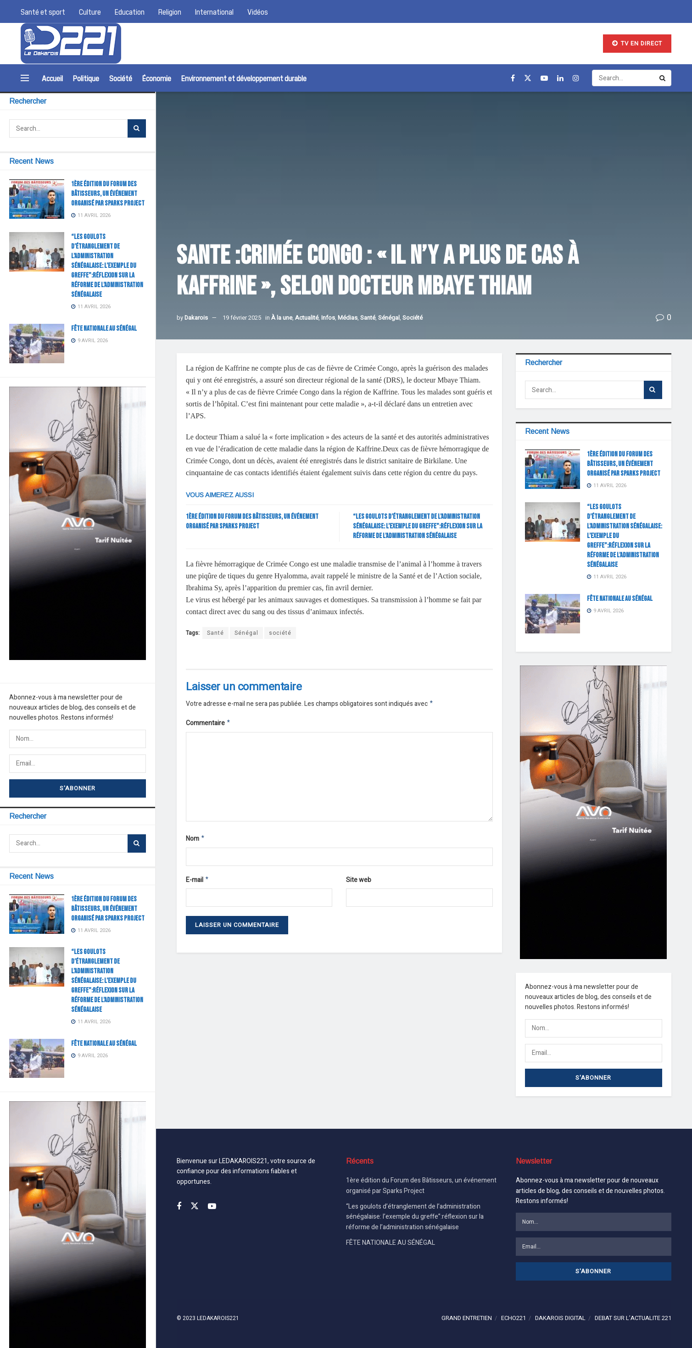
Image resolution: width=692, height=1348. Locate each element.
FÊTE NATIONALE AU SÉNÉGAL (104, 328)
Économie (156, 78)
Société (120, 78)
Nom (195, 841)
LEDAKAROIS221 (218, 1318)
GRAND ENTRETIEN (466, 1318)
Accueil (52, 78)
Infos (328, 317)
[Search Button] (137, 128)
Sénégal (389, 317)
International (214, 11)
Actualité (306, 317)
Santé (367, 317)
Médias (347, 317)
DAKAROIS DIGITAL (560, 1318)
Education (130, 11)
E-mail (197, 883)
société (280, 633)
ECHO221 (513, 1318)
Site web (358, 883)
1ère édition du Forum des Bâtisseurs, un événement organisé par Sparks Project (108, 194)
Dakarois (196, 317)
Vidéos (257, 11)
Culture (90, 11)
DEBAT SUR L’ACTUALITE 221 (633, 1318)
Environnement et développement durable (244, 78)
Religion (169, 11)
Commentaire (208, 724)
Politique (86, 78)
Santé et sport (43, 11)
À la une (281, 317)
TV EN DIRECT (637, 43)
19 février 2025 (242, 317)
